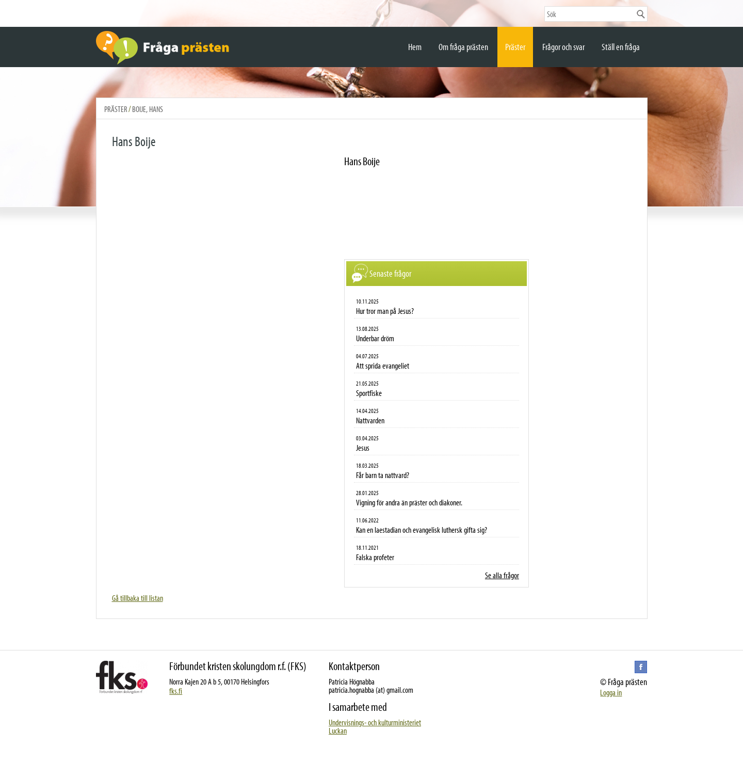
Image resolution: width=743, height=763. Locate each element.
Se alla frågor (502, 575)
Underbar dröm (375, 338)
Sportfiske (369, 393)
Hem (415, 47)
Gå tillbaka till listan (137, 598)
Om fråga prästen (463, 47)
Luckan (338, 730)
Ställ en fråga (621, 47)
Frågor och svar (563, 47)
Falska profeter (375, 557)
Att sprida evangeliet (382, 365)
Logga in (611, 692)
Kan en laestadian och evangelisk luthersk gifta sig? (421, 529)
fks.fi (175, 691)
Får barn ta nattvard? (382, 475)
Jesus (362, 447)
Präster (515, 47)
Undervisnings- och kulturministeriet (375, 722)
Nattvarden (370, 420)
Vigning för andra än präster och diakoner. (409, 502)
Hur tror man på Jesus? (385, 311)
